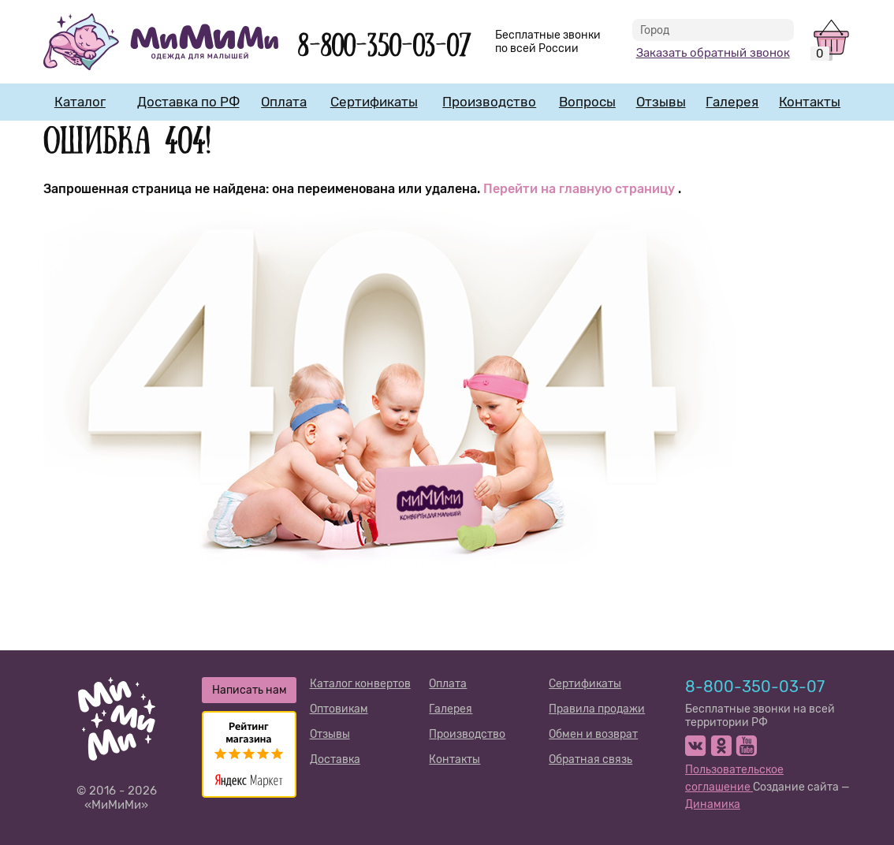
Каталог (80, 102)
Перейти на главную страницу (580, 188)
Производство (489, 102)
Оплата (284, 102)
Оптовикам (339, 709)
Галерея (732, 102)
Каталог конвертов (360, 684)
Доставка (335, 759)
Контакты (809, 102)
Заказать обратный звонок (713, 53)
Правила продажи (597, 709)
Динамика (712, 804)
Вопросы (587, 102)
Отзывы (661, 102)
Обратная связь (590, 759)
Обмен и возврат (593, 734)
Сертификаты (374, 102)
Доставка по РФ (188, 102)
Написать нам (249, 690)
